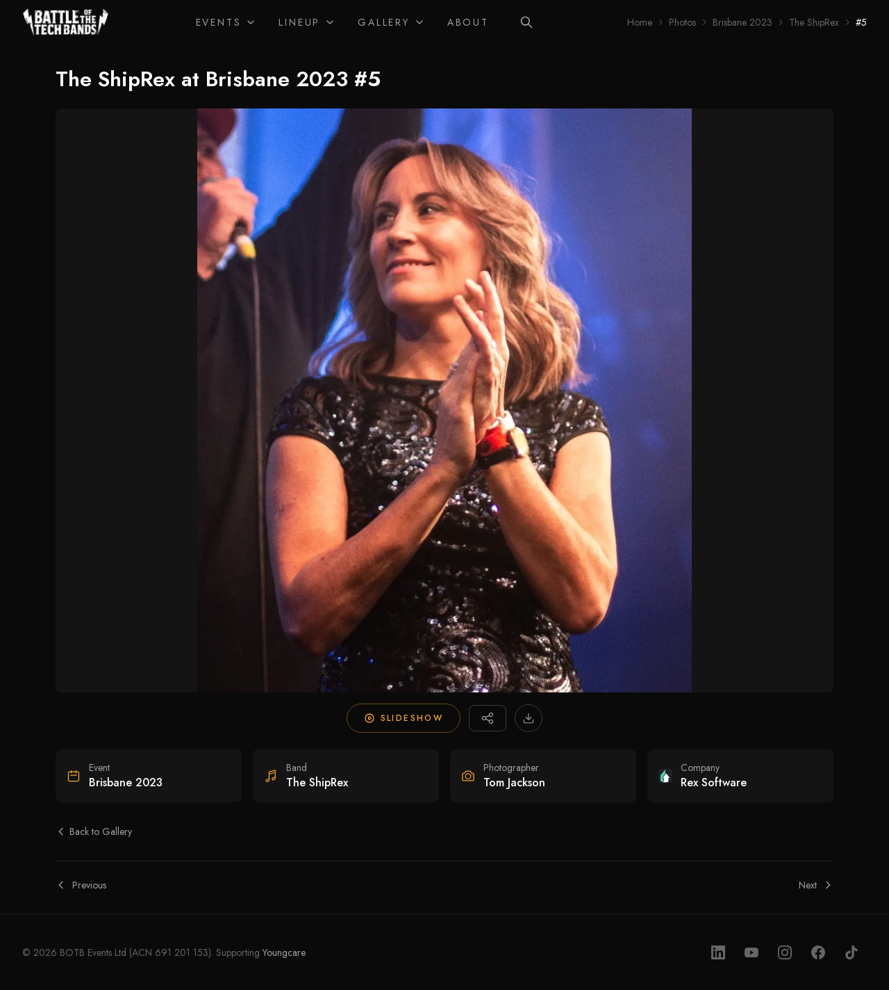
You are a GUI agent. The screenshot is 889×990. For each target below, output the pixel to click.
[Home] (66, 22)
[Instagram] (785, 952)
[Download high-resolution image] (528, 718)
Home (639, 22)
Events (226, 22)
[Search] (526, 22)
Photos (682, 22)
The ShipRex (814, 22)
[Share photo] (487, 718)
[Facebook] (818, 952)
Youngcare (284, 952)
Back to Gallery (94, 831)
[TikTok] (851, 952)
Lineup (307, 22)
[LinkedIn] (718, 952)
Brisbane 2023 (742, 22)
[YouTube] (751, 952)
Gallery (391, 22)
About (468, 22)
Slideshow (404, 718)
